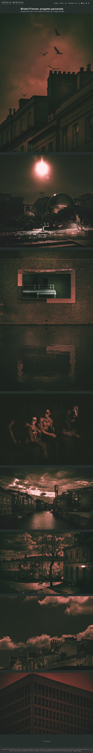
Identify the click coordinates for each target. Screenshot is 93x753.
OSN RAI (61, 3)
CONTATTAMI (70, 3)
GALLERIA (56, 3)
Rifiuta (79, 751)
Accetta (75, 751)
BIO (65, 3)
